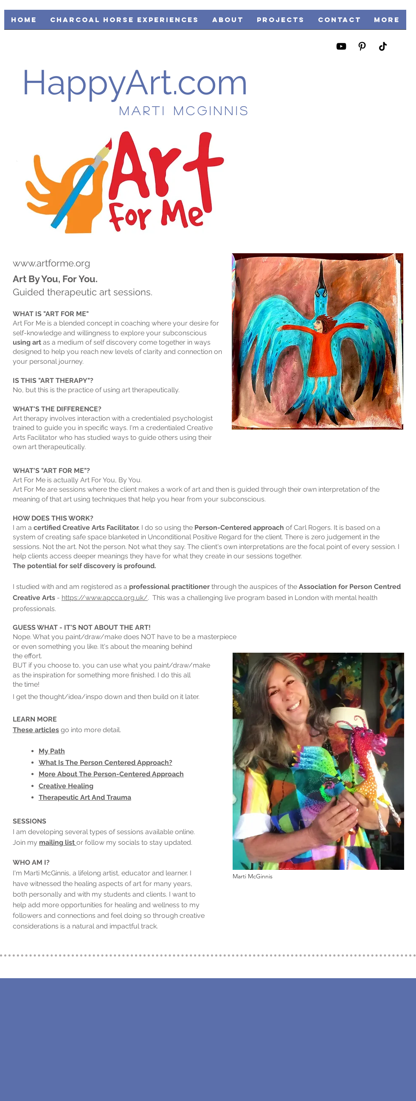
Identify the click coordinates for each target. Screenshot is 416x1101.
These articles (36, 730)
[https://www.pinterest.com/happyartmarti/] (362, 46)
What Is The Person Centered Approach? (105, 763)
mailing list (57, 842)
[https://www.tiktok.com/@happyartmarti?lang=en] (383, 46)
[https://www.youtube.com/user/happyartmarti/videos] (341, 46)
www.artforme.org (51, 263)
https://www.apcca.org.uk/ (105, 598)
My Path (52, 751)
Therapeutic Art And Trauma (85, 797)
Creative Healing (66, 786)
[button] (280, 22)
